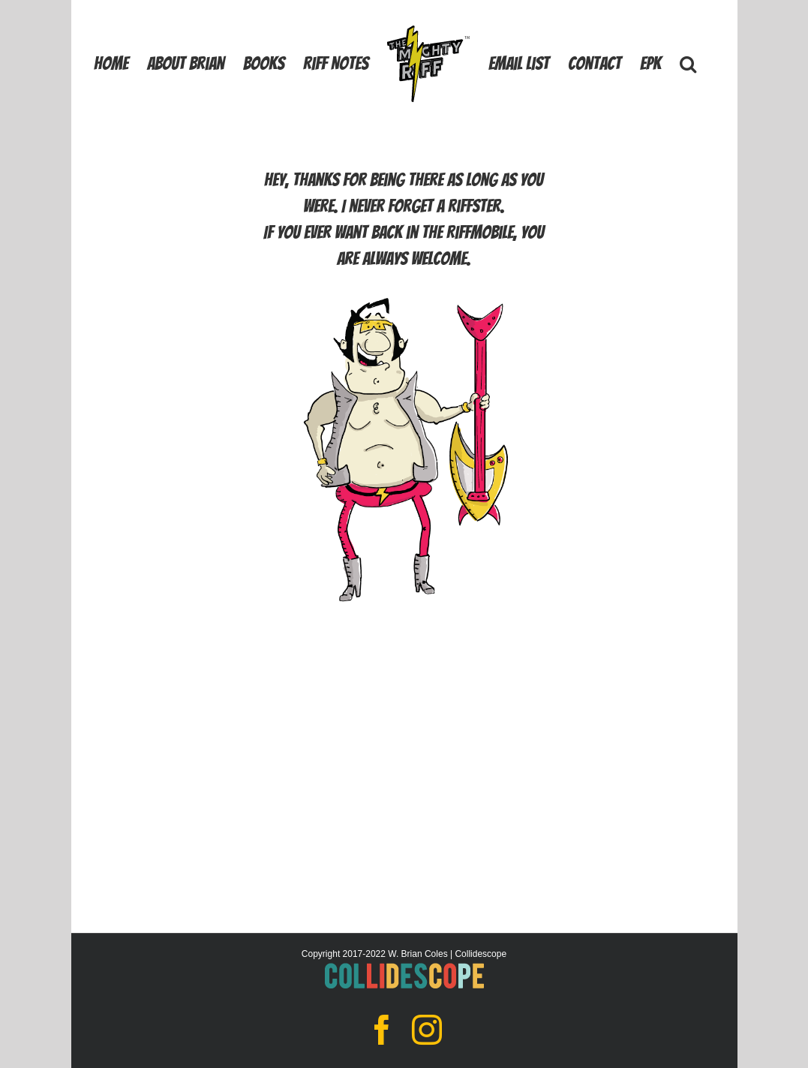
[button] (688, 63)
